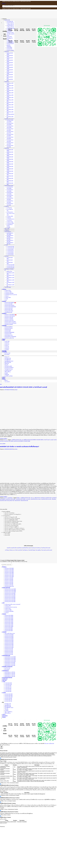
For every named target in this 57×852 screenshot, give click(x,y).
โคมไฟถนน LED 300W (9, 568)
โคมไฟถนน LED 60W (8, 580)
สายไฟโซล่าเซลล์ (7, 370)
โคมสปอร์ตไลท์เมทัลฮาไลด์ (7, 677)
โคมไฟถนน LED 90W (8, 578)
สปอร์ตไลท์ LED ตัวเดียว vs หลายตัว (23, 499)
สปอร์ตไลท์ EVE (7, 329)
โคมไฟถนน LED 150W (9, 573)
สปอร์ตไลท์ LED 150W (8, 644)
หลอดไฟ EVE (9, 48)
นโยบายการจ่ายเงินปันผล (9, 512)
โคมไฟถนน (6, 81)
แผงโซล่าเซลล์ (7, 353)
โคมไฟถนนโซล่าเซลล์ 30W (9, 600)
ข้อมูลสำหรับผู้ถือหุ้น (6, 511)
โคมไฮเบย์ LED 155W (8, 620)
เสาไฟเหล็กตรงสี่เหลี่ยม (9, 293)
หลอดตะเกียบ (9, 36)
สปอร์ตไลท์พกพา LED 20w (9, 674)
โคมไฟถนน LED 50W (8, 582)
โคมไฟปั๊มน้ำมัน (7, 359)
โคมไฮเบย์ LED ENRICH (9, 302)
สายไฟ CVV (6, 344)
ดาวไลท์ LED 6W (10, 252)
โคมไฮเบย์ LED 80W (8, 629)
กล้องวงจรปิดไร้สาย (8, 711)
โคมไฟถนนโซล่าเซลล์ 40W (9, 598)
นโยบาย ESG (7, 533)
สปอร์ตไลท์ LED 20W (8, 652)
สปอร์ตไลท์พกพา (7, 231)
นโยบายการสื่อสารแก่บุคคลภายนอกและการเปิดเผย (14, 529)
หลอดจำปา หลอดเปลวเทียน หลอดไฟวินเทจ (10, 34)
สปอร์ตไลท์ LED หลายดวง (36, 499)
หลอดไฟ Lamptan (10, 50)
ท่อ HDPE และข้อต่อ (8, 375)
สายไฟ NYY (6, 348)
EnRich (18, 497)
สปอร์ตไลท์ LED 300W (8, 638)
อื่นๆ (3, 355)
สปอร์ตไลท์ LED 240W (8, 641)
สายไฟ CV (6, 345)
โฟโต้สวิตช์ (6, 374)
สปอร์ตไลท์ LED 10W (8, 654)
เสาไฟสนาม (6, 230)
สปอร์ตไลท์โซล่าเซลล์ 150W (10, 659)
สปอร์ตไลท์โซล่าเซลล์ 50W (9, 662)
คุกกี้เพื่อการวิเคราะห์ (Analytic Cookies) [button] (8, 800)
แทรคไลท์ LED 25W (8, 695)
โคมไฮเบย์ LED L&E (8, 309)
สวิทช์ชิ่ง (6, 373)
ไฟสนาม (3, 339)
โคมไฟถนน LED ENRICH (9, 314)
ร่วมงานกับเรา (7, 381)
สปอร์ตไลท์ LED (48, 497)
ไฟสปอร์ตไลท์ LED (24, 500)
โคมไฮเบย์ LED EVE (8, 308)
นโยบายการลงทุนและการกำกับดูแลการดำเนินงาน (14, 528)
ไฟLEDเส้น (4, 350)
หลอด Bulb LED (10, 21)
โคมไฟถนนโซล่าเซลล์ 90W (9, 593)
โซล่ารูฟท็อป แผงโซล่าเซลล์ (7, 666)
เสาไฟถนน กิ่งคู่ (10, 221)
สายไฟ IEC (6, 349)
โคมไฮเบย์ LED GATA (8, 310)
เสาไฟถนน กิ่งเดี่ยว (10, 223)
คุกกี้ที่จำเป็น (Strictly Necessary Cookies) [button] (8, 757)
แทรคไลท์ (6, 256)
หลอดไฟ (8, 547)
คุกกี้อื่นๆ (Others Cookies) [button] (5, 814)
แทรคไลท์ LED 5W (10, 267)
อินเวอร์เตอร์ (6, 354)
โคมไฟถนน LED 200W (9, 571)
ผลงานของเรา (5, 715)
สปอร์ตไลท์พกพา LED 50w (9, 672)
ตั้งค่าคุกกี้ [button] (2, 744)
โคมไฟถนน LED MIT (8, 324)
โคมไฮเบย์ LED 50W (8, 630)
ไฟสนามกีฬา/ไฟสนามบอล (9, 633)
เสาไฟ (3, 602)
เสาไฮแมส (9, 217)
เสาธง (5, 300)
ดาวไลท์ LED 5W (10, 253)
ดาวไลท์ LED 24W (10, 246)
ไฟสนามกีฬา (7, 228)
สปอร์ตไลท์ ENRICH (8, 326)
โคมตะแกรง (6, 356)
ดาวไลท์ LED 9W (10, 249)
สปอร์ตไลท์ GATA (7, 333)
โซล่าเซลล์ (43, 550)
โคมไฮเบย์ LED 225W (8, 618)
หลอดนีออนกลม (10, 40)
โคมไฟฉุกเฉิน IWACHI (8, 367)
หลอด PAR (9, 29)
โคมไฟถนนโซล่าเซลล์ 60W (9, 596)
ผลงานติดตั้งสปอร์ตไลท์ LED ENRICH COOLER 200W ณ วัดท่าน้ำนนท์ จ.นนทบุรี (23, 387)
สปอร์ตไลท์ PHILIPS (8, 328)
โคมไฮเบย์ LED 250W (8, 616)
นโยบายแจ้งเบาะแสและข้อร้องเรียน (11, 525)
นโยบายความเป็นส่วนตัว (49, 743)
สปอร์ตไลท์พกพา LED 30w (9, 673)
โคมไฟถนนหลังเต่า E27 (9, 321)
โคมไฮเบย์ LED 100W (8, 626)
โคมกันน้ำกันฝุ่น (7, 287)
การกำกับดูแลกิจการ (6, 515)
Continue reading (4, 438)
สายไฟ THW (6, 341)
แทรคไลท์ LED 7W (10, 266)
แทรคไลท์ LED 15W (8, 696)
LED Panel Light (7, 362)
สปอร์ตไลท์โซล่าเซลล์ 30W (9, 663)
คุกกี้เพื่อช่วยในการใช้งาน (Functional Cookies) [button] (9, 782)
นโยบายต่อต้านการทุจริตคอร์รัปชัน (11, 522)
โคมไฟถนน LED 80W (8, 579)
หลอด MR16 (9, 31)
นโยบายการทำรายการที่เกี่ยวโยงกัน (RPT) (12, 524)
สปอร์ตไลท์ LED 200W (8, 441)
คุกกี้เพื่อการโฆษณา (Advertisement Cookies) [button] (9, 809)
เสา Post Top (9, 207)
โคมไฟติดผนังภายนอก (8, 361)
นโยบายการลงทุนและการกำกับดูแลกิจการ (12, 514)
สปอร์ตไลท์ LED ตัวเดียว (10, 499)
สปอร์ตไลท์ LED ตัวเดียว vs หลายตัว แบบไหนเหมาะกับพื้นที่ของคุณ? (19, 446)
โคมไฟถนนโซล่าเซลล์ (8, 119)
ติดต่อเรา (4, 379)
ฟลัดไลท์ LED (37, 497)
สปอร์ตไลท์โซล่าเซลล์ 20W (9, 665)
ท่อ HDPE (6, 710)
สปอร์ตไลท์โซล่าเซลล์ (8, 185)
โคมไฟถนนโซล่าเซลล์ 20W (9, 601)
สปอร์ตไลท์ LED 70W (8, 648)
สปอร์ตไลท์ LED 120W (8, 645)
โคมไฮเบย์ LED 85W (8, 627)
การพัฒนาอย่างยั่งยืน (6, 532)
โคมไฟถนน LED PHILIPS (9, 316)
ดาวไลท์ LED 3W (10, 254)
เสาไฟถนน (6, 206)
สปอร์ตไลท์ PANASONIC (9, 332)
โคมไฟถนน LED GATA (9, 320)
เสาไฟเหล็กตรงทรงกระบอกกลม (10, 294)
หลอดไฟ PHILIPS (10, 43)
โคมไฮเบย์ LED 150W (8, 622)
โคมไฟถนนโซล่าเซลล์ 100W (10, 591)
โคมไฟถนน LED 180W (9, 572)
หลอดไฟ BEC (9, 47)
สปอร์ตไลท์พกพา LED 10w (9, 676)
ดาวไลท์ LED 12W (10, 247)
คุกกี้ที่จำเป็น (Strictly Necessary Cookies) (8, 759)
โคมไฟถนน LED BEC (8, 318)
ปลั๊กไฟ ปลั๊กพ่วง (7, 371)
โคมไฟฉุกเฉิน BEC (8, 366)
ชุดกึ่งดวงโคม (9, 271)
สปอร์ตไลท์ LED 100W (8, 647)
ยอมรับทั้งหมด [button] (7, 744)
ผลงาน (3, 378)
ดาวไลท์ (6, 245)
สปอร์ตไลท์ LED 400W (8, 634)
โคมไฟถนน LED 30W (8, 583)
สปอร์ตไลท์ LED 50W (8, 650)
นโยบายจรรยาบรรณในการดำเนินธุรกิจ (12, 518)
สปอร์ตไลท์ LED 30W (8, 651)
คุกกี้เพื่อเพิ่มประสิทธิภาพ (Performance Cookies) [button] (9, 795)
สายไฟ (3, 340)
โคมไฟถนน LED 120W (9, 575)
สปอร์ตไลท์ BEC (7, 331)
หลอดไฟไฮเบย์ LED (10, 28)
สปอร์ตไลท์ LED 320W (8, 637)
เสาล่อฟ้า (8, 227)
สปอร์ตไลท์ (6, 148)
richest (16, 389)
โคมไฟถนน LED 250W (9, 569)
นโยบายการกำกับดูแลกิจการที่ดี (10, 517)
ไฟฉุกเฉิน (6, 364)
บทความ (3, 377)
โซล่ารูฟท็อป (4, 351)
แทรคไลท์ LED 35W (8, 694)
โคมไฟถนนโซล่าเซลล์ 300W (10, 589)
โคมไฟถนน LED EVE (8, 317)
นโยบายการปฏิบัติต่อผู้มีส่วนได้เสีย (11, 519)
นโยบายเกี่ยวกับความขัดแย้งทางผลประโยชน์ (13, 521)
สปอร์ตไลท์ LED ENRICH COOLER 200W (21, 441)
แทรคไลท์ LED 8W (10, 264)
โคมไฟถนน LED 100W (9, 576)
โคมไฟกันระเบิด (7, 358)
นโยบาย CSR (7, 535)
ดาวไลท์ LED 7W (10, 250)
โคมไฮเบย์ (6, 51)
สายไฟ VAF (6, 346)
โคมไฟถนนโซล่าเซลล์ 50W (9, 597)
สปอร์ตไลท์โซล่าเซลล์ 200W (10, 658)
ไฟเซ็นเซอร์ (6, 363)
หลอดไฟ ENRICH (10, 42)
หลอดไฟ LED (7, 20)
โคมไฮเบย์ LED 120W (8, 625)
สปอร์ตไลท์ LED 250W (8, 640)
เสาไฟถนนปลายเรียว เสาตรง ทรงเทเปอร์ (10, 213)
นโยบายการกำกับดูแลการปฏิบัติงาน (11, 526)
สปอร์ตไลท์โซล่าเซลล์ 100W (10, 661)
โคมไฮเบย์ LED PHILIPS (9, 305)
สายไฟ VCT (6, 342)
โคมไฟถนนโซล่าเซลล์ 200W (10, 590)
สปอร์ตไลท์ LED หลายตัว (46, 499)
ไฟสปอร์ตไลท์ (17, 500)
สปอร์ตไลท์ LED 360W (8, 636)
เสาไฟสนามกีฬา (10, 216)
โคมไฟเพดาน (25, 550)
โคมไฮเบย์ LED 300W (8, 615)
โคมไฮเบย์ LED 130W (8, 623)
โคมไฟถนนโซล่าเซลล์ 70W (9, 594)
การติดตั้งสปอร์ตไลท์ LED (16, 439)
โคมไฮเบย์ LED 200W (8, 619)
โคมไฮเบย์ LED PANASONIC (10, 306)
